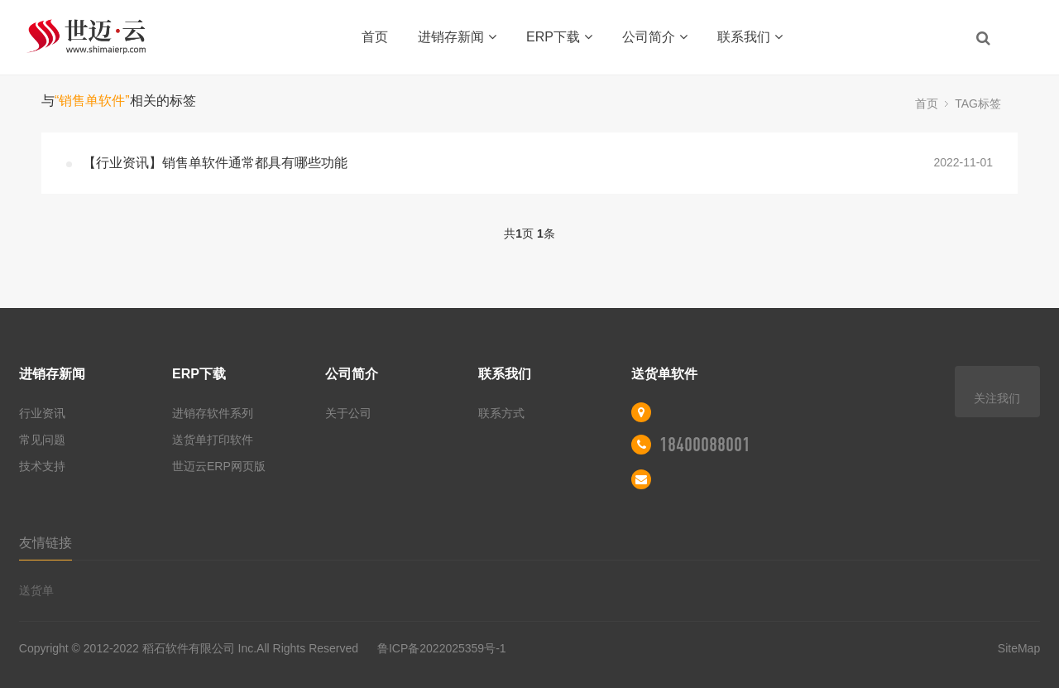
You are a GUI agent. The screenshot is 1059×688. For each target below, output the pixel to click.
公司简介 (655, 37)
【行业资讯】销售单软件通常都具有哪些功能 (215, 163)
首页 (375, 37)
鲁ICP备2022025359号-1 (440, 648)
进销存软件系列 (212, 413)
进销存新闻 (457, 37)
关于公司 (348, 413)
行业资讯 (42, 413)
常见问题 (42, 439)
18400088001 (704, 444)
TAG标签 (978, 103)
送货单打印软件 (212, 439)
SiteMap (1019, 648)
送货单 (36, 590)
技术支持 (42, 466)
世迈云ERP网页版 (219, 466)
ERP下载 (559, 37)
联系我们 (750, 37)
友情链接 (45, 543)
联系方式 (501, 413)
